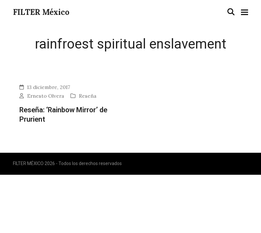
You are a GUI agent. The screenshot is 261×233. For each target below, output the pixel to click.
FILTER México (41, 12)
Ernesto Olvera (45, 96)
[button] (231, 11)
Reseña (87, 96)
